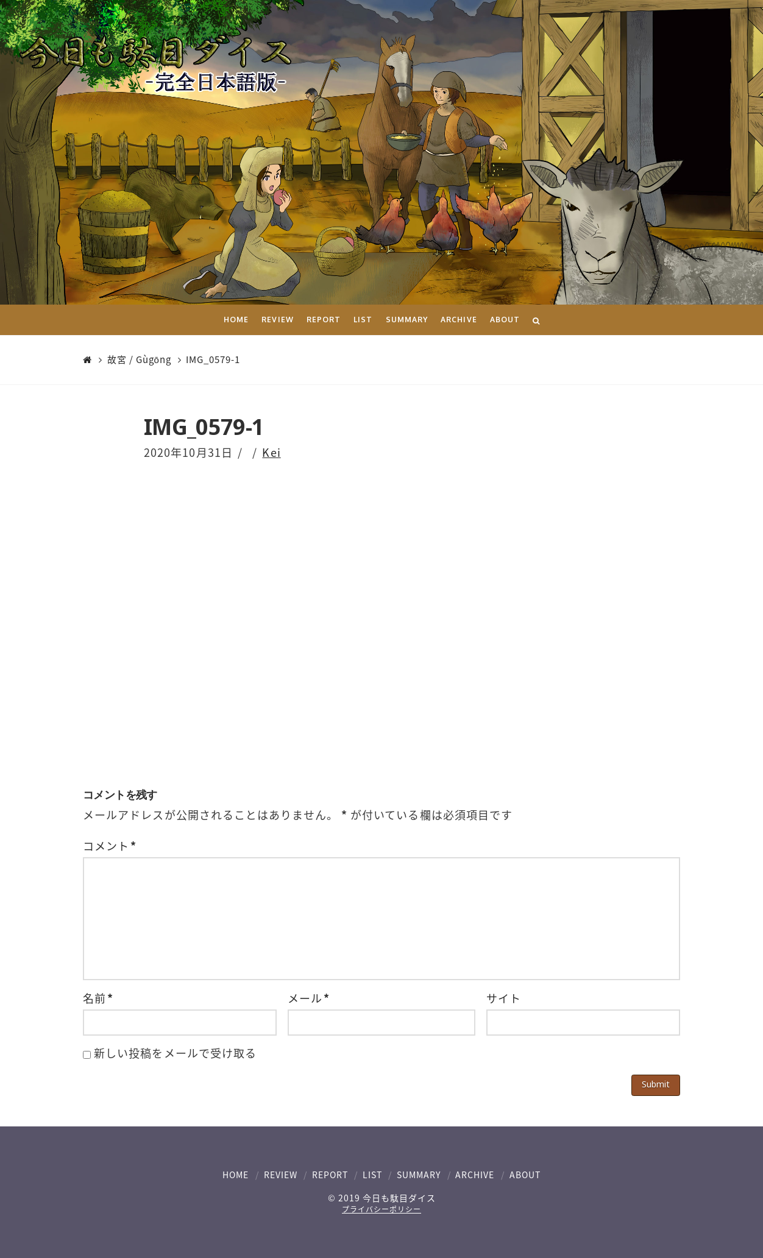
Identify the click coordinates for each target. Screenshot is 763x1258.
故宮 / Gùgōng (139, 360)
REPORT (330, 1174)
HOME (235, 1174)
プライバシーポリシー (381, 1209)
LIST (372, 1174)
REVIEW (280, 1174)
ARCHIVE (474, 1174)
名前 (98, 998)
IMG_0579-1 (213, 360)
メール (309, 998)
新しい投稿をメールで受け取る (175, 1053)
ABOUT (525, 1174)
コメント (110, 846)
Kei (271, 452)
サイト (503, 998)
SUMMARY (419, 1174)
